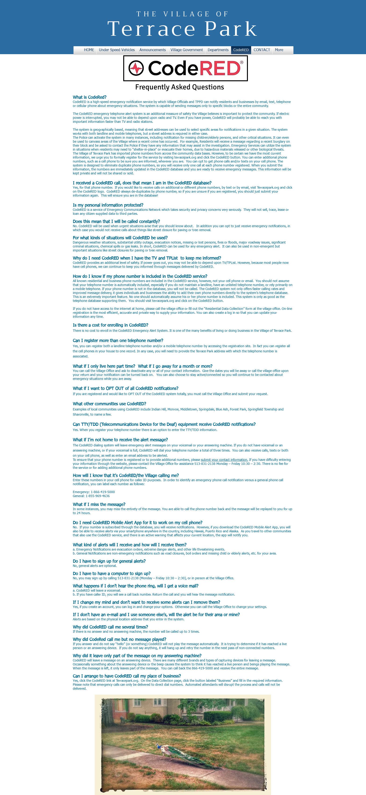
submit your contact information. (224, 460)
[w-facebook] (280, 709)
